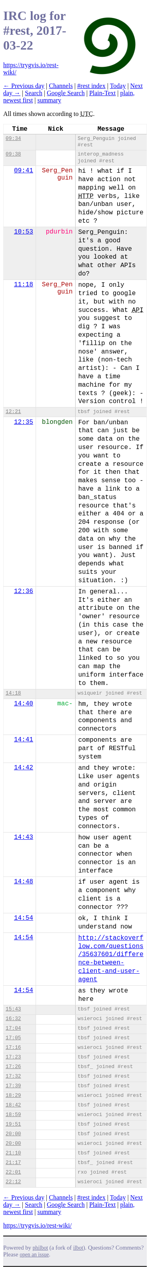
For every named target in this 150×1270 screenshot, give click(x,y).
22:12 (13, 1182)
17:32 (13, 1076)
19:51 (13, 1124)
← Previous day (23, 85)
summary (49, 100)
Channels (61, 85)
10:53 (23, 232)
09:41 (23, 170)
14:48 (23, 881)
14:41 (23, 739)
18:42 (13, 1105)
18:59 (13, 1115)
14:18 (13, 693)
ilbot (78, 1248)
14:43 (23, 837)
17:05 (13, 1038)
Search (33, 93)
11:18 (23, 284)
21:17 (13, 1163)
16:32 (13, 1019)
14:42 (23, 767)
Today (118, 85)
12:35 (23, 422)
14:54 (23, 918)
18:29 (13, 1095)
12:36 (23, 591)
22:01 (13, 1172)
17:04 (13, 1028)
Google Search (66, 93)
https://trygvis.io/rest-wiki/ (37, 1225)
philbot (40, 1248)
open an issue (34, 1255)
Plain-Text (102, 93)
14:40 (23, 703)
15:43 (13, 1009)
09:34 (13, 139)
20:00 (13, 1134)
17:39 (13, 1086)
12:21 (13, 412)
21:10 (13, 1153)
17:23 (13, 1057)
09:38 (13, 154)
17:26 (13, 1067)
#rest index (91, 85)
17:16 (13, 1047)
